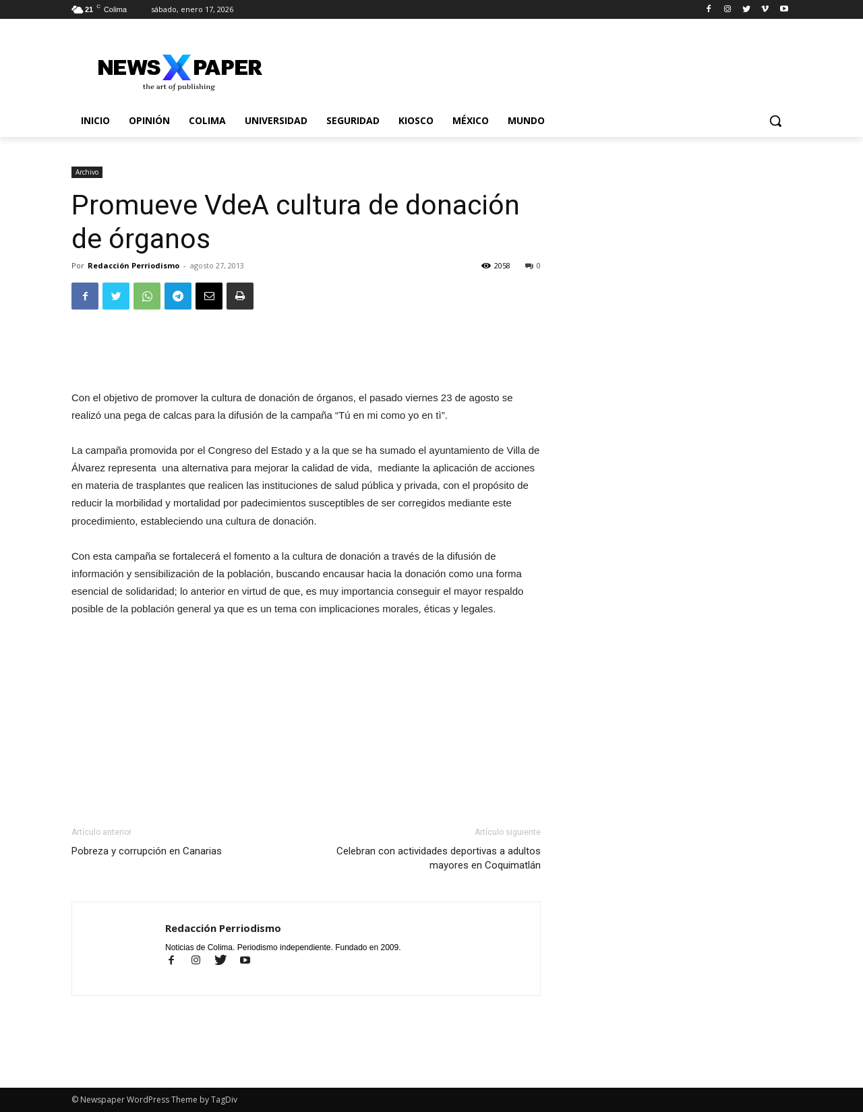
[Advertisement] (306, 354)
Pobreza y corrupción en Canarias (146, 851)
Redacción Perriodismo (133, 265)
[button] (775, 121)
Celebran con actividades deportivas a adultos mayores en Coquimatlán (438, 858)
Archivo (87, 172)
